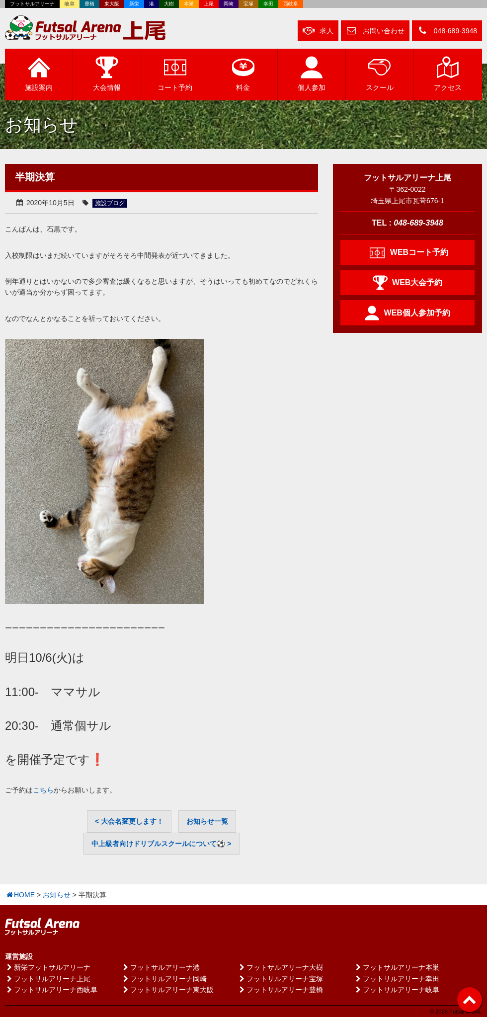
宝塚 (248, 3)
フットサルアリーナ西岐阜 (51, 990)
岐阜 (70, 3)
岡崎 (229, 3)
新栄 (134, 3)
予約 (175, 73)
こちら (43, 790)
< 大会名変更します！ (129, 821)
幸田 (268, 3)
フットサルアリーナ (32, 3)
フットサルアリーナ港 (160, 967)
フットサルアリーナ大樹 (280, 967)
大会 (107, 73)
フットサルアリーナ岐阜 (396, 990)
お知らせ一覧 (207, 821)
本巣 (189, 3)
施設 (39, 73)
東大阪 (111, 3)
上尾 (209, 3)
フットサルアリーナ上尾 (47, 979)
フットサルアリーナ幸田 (396, 979)
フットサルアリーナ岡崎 (164, 979)
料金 (243, 73)
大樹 (169, 3)
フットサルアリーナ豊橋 (280, 990)
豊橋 (89, 3)
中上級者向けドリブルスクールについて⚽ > (161, 844)
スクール (379, 73)
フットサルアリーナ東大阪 (167, 990)
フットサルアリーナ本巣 (396, 967)
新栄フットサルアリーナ (47, 967)
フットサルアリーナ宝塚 (280, 979)
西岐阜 (290, 3)
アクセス (448, 73)
